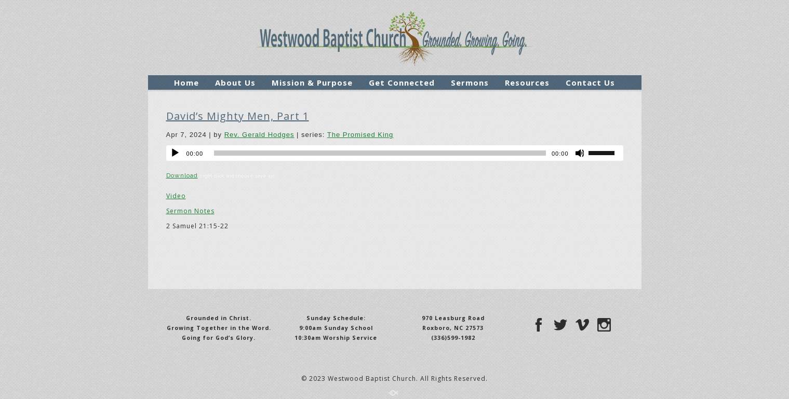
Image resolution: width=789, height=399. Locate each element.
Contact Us (590, 82)
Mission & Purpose (312, 82)
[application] (394, 153)
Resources (527, 82)
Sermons (470, 82)
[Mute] (580, 153)
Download (182, 175)
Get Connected (402, 82)
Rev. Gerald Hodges (259, 135)
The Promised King (360, 135)
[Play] (175, 153)
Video (176, 195)
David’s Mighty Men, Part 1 (237, 116)
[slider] (380, 153)
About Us (235, 82)
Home (186, 82)
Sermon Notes (190, 211)
